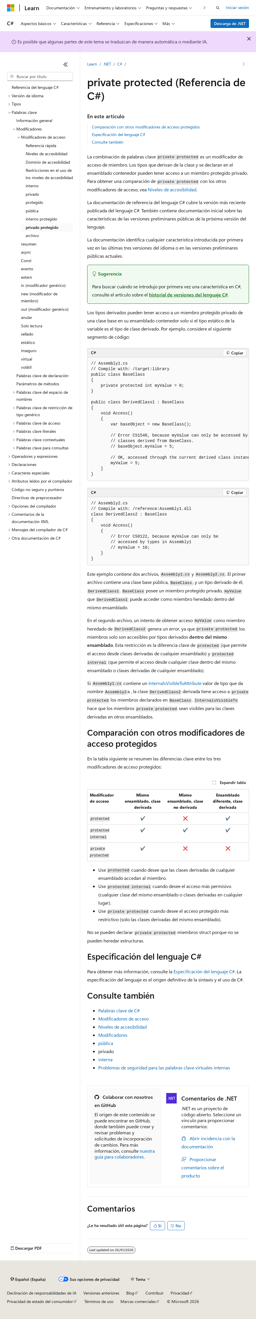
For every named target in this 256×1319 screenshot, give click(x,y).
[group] (168, 419)
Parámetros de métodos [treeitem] (37, 383)
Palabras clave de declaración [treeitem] (42, 375)
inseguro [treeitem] (28, 350)
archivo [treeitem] (32, 235)
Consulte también (107, 142)
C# (119, 64)
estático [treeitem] (28, 342)
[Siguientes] (204, 7)
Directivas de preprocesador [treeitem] (37, 497)
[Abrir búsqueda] (218, 8)
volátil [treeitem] (26, 367)
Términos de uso (98, 1301)
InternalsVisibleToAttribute (174, 683)
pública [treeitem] (32, 210)
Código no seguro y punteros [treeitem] (38, 489)
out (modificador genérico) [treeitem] (45, 309)
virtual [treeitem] (26, 359)
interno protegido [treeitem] (41, 219)
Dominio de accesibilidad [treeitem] (48, 162)
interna (105, 1059)
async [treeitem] (26, 252)
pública (105, 1043)
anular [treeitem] (26, 317)
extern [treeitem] (26, 277)
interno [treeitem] (32, 185)
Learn (92, 64)
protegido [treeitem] (34, 202)
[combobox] (40, 76)
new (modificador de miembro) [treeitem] (39, 297)
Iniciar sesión (237, 7)
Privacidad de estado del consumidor (40, 1301)
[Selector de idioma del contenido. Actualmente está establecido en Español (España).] (28, 1279)
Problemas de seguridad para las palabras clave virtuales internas (164, 1067)
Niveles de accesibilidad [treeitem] (46, 153)
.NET (107, 64)
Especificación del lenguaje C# (118, 134)
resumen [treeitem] (28, 244)
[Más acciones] (244, 64)
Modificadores (112, 1035)
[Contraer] (65, 64)
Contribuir (154, 1293)
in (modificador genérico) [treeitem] (43, 285)
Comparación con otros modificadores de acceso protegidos (146, 127)
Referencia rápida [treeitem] (41, 145)
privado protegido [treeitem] (42, 227)
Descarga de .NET (230, 23)
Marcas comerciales (138, 1301)
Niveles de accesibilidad (172, 189)
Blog (130, 1293)
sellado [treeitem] (27, 334)
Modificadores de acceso (123, 1019)
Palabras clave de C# (119, 1010)
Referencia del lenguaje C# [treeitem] (35, 87)
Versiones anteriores (101, 1293)
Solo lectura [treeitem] (31, 326)
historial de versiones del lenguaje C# (188, 295)
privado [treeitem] (32, 194)
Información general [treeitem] (34, 120)
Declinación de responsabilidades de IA (41, 1293)
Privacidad (180, 1293)
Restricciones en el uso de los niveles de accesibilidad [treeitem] (49, 173)
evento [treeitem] (27, 268)
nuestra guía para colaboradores (124, 1154)
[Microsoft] (11, 8)
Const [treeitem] (26, 260)
